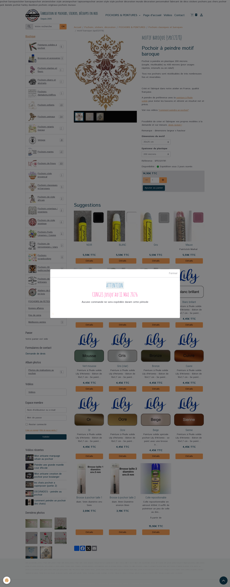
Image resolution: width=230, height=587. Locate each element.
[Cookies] (7, 580)
